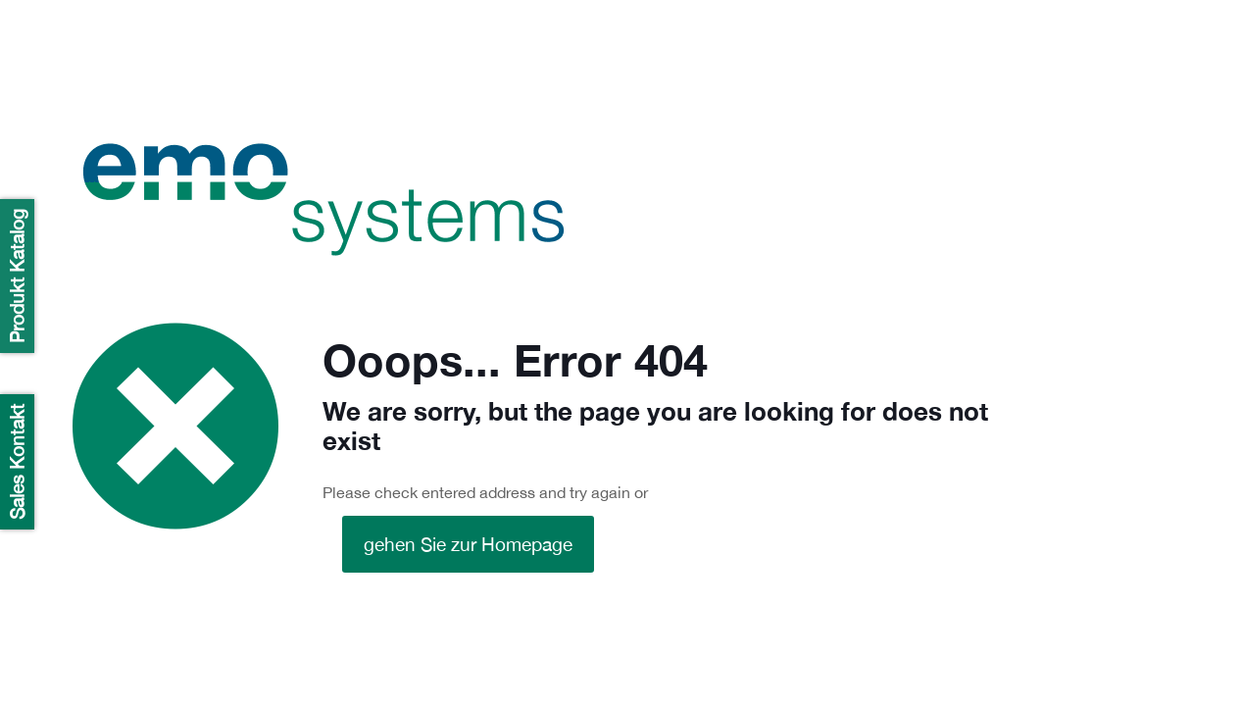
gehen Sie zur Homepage (468, 544)
